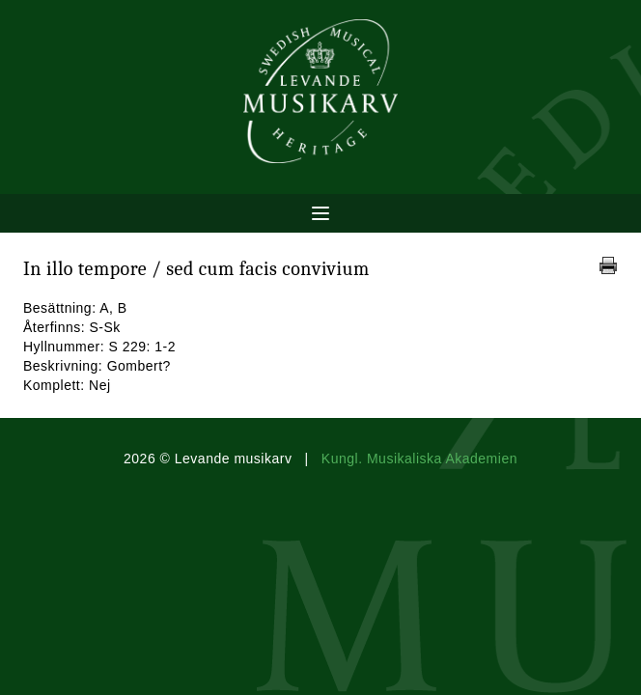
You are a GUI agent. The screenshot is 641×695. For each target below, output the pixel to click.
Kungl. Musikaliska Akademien (419, 458)
